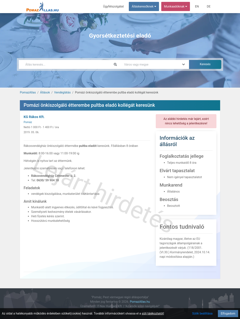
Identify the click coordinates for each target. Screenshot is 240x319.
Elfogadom (228, 313)
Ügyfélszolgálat (114, 6)
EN (197, 6)
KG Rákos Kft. (34, 117)
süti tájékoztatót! (153, 313)
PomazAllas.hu (140, 301)
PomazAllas (28, 92)
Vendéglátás (62, 92)
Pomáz (28, 122)
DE (209, 6)
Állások (45, 92)
